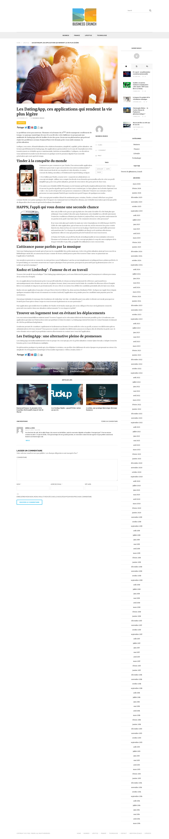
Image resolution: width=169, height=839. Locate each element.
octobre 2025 (136, 206)
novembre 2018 (136, 571)
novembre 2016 (136, 679)
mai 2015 (137, 760)
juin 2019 (137, 540)
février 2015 (136, 774)
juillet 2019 (136, 535)
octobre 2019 (136, 522)
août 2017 (136, 639)
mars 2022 (136, 400)
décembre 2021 (136, 414)
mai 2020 (136, 495)
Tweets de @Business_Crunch (131, 172)
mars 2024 (137, 292)
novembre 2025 (136, 202)
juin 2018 (137, 594)
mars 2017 (136, 661)
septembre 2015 (136, 742)
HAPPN (108, 169)
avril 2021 (136, 445)
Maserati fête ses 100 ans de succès (141, 123)
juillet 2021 (136, 432)
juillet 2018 (136, 589)
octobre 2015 (136, 738)
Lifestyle (88, 35)
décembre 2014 (136, 783)
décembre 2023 (136, 305)
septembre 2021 (136, 423)
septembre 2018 (136, 580)
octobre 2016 (136, 684)
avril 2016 (136, 711)
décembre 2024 (136, 251)
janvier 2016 (136, 724)
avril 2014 (136, 819)
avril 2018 (136, 603)
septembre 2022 (136, 373)
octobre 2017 (136, 630)
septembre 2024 (137, 265)
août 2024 (136, 269)
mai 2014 (136, 814)
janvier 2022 (136, 409)
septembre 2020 (137, 477)
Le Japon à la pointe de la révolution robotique (141, 98)
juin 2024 (136, 278)
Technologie (102, 35)
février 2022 (136, 405)
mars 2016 (136, 715)
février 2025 (136, 242)
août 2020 (136, 481)
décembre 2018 (136, 567)
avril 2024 (136, 287)
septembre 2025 (136, 211)
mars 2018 (136, 607)
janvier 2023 (136, 355)
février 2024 (136, 296)
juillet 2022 (137, 382)
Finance (77, 35)
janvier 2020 (136, 513)
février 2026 (136, 188)
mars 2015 (136, 769)
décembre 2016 (136, 675)
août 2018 (136, 585)
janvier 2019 (136, 562)
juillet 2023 (137, 328)
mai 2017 (137, 652)
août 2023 (136, 324)
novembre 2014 (136, 787)
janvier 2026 (136, 193)
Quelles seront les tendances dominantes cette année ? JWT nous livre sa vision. (140, 85)
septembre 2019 (136, 526)
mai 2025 (136, 229)
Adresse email (56, 484)
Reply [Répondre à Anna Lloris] (28, 440)
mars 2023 (136, 346)
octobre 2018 (136, 576)
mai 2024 (136, 283)
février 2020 (136, 508)
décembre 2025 (136, 197)
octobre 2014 (136, 792)
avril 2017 (136, 657)
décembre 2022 (136, 360)
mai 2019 (137, 544)
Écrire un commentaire (109, 421)
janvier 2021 (136, 459)
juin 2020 (136, 490)
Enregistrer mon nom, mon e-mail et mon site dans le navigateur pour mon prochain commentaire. (54, 497)
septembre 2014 (136, 796)
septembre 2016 (136, 688)
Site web (88, 484)
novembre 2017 (136, 625)
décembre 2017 (136, 621)
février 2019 (136, 558)
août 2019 (136, 531)
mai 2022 (136, 391)
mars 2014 (136, 823)
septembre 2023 (136, 319)
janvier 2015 (136, 778)
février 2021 (136, 454)
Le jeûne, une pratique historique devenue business (101, 409)
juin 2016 (137, 702)
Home (18, 42)
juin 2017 (137, 648)
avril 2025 (136, 233)
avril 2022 (136, 395)
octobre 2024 (136, 260)
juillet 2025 (137, 220)
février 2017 (137, 666)
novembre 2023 (136, 310)
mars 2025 (136, 238)
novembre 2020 (136, 468)
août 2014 (136, 801)
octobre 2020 (136, 472)
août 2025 (136, 215)
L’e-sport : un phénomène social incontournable (141, 73)
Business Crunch (38, 118)
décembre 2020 (136, 463)
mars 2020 (137, 504)
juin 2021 (136, 436)
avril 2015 (136, 765)
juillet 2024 (137, 274)
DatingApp (100, 169)
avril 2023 (136, 342)
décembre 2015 (136, 729)
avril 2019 (136, 549)
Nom (19, 484)
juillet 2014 (136, 805)
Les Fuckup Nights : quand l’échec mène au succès (66, 409)
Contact (124, 833)
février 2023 (136, 350)
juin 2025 (136, 224)
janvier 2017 (136, 670)
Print (99, 155)
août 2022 (136, 378)
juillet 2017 (136, 643)
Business (66, 35)
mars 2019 (136, 553)
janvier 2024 (136, 301)
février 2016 (136, 720)
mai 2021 (136, 441)
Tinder (99, 172)
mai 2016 (137, 706)
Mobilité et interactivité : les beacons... (47, 370)
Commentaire (22, 457)
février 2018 (136, 612)
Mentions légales (136, 833)
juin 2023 (136, 332)
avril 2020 (136, 499)
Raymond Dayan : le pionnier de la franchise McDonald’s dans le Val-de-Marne (30, 410)
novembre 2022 (136, 364)
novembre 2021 (136, 418)
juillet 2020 (137, 486)
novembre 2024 (136, 256)
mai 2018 (136, 598)
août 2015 (136, 747)
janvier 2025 (136, 247)
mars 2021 (136, 450)
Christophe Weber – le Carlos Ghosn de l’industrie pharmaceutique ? (140, 111)
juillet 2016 (136, 697)
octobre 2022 (136, 369)
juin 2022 (136, 387)
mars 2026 (136, 184)
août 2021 (136, 427)
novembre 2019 (136, 517)
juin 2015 (137, 756)
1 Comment (101, 150)
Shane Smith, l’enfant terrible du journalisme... (89, 370)
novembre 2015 (136, 733)
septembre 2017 (136, 634)
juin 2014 (137, 810)
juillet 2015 (136, 751)
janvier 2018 (136, 616)
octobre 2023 (136, 314)
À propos (148, 833)
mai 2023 (136, 337)
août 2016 (136, 693)
